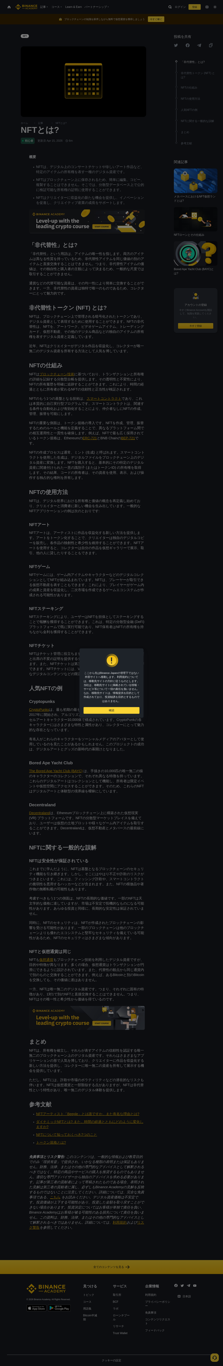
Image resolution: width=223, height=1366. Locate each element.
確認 (111, 711)
